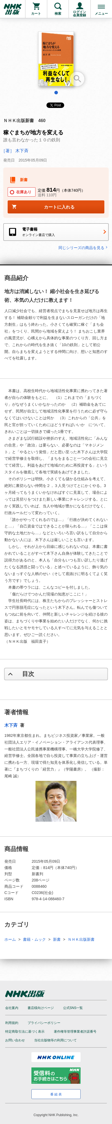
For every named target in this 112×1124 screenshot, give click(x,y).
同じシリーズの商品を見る (83, 248)
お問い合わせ (15, 1040)
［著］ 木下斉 (14, 150)
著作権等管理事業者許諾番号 (75, 1031)
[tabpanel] (56, 60)
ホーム (10, 939)
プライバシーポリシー (44, 1023)
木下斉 (11, 725)
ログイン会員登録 (79, 13)
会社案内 (11, 1008)
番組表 (56, 1094)
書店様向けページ (41, 1008)
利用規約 (11, 1023)
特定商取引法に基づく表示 (25, 1031)
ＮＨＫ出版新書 (81, 939)
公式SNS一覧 (73, 1008)
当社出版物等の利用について (55, 1040)
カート (36, 13)
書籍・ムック (34, 939)
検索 (58, 13)
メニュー (101, 13)
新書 (57, 939)
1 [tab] (56, 92)
